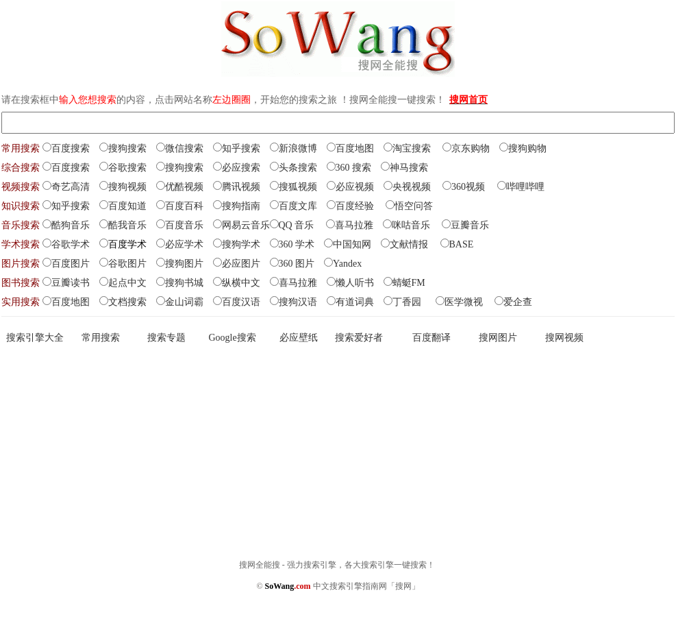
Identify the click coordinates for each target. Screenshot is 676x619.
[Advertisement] (338, 450)
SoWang (288, 586)
